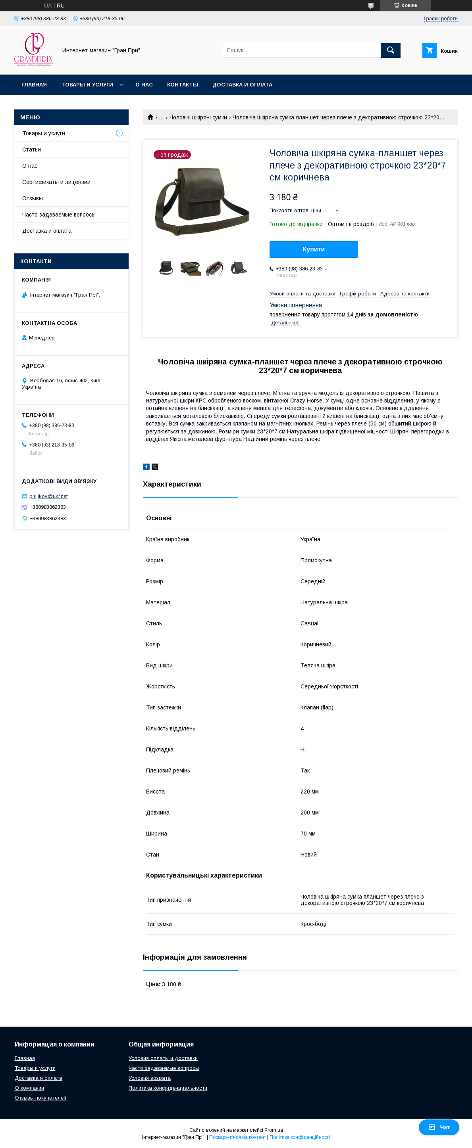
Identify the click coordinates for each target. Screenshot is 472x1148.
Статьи (31, 149)
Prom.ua (273, 1130)
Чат (439, 1127)
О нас (144, 85)
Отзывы (32, 198)
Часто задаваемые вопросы (59, 214)
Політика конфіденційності (300, 1137)
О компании (29, 1088)
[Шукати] (391, 50)
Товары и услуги (87, 85)
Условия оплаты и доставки (163, 1058)
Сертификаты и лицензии (56, 182)
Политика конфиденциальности (168, 1088)
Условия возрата (150, 1078)
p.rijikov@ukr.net (48, 496)
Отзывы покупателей (40, 1098)
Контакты (182, 85)
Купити (314, 249)
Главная (34, 85)
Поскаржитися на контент (237, 1137)
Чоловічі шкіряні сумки (198, 117)
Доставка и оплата (242, 85)
